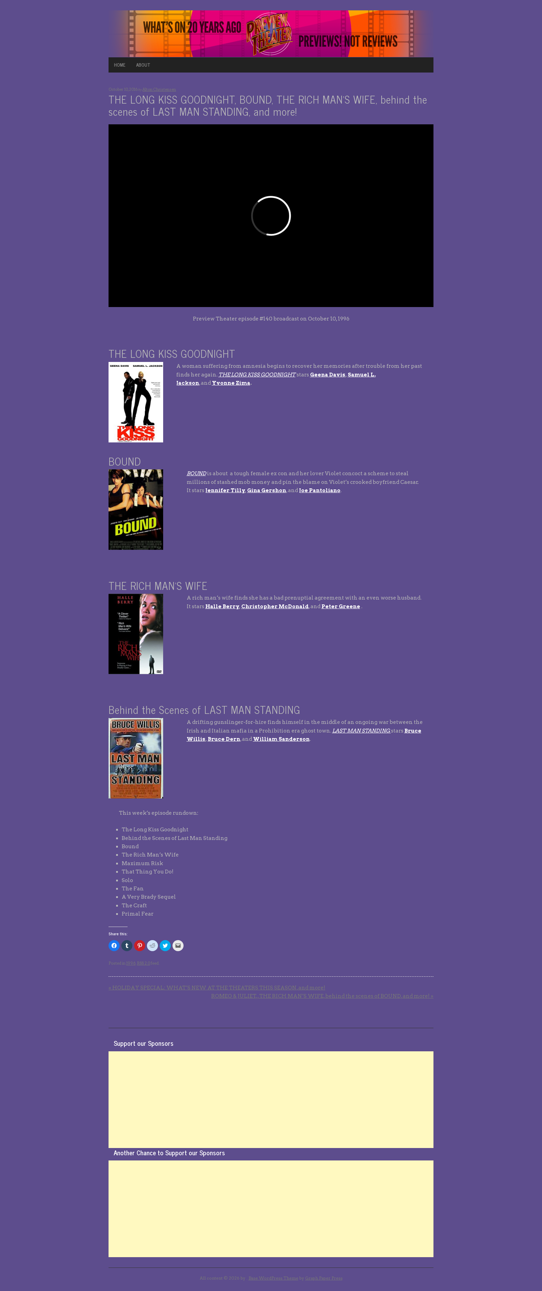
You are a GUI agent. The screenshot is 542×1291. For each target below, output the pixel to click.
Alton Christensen (159, 89)
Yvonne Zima (231, 383)
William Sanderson (281, 739)
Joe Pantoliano (319, 490)
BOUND (196, 473)
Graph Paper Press (324, 1278)
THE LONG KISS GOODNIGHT (257, 375)
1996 (131, 963)
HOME (119, 64)
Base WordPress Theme (273, 1278)
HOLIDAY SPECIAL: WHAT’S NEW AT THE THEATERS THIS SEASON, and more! (217, 988)
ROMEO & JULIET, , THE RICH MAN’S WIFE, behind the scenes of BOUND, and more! (322, 996)
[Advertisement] (271, 1099)
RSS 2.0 (143, 963)
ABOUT (143, 64)
